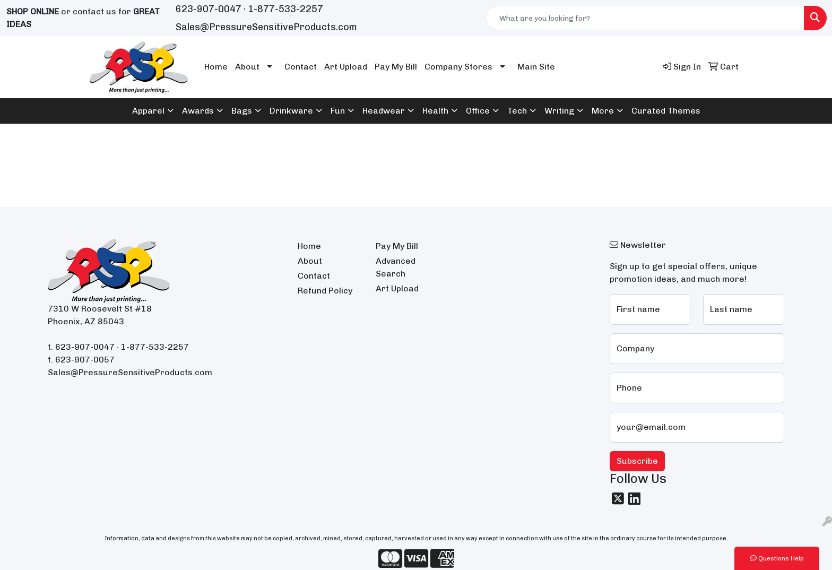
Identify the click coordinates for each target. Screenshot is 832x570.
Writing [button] (559, 111)
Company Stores (458, 67)
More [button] (603, 111)
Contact (300, 67)
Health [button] (435, 111)
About (247, 67)
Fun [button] (338, 111)
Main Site (536, 67)
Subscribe (637, 461)
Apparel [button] (148, 111)
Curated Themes (665, 111)
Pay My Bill (396, 67)
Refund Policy (325, 291)
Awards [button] (198, 111)
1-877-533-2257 (285, 9)
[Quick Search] (645, 18)
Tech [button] (517, 111)
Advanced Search (395, 267)
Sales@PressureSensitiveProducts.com (266, 27)
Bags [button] (241, 111)
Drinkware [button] (291, 111)
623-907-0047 (208, 9)
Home (216, 67)
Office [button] (478, 111)
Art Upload (345, 67)
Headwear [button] (383, 111)
